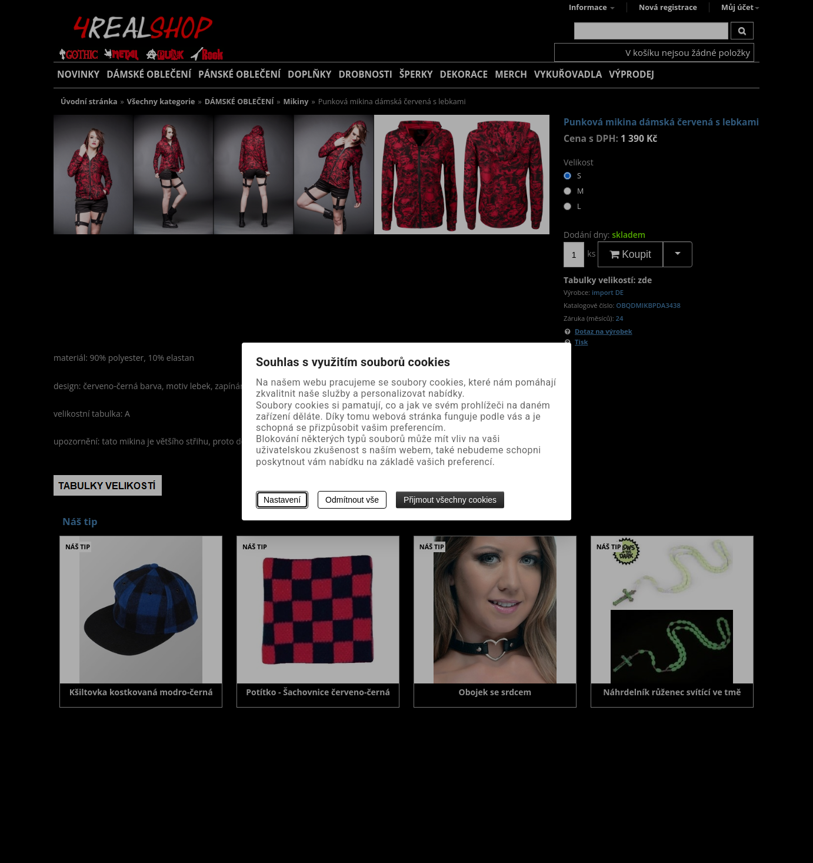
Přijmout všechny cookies (450, 499)
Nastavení (282, 499)
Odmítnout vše (352, 499)
